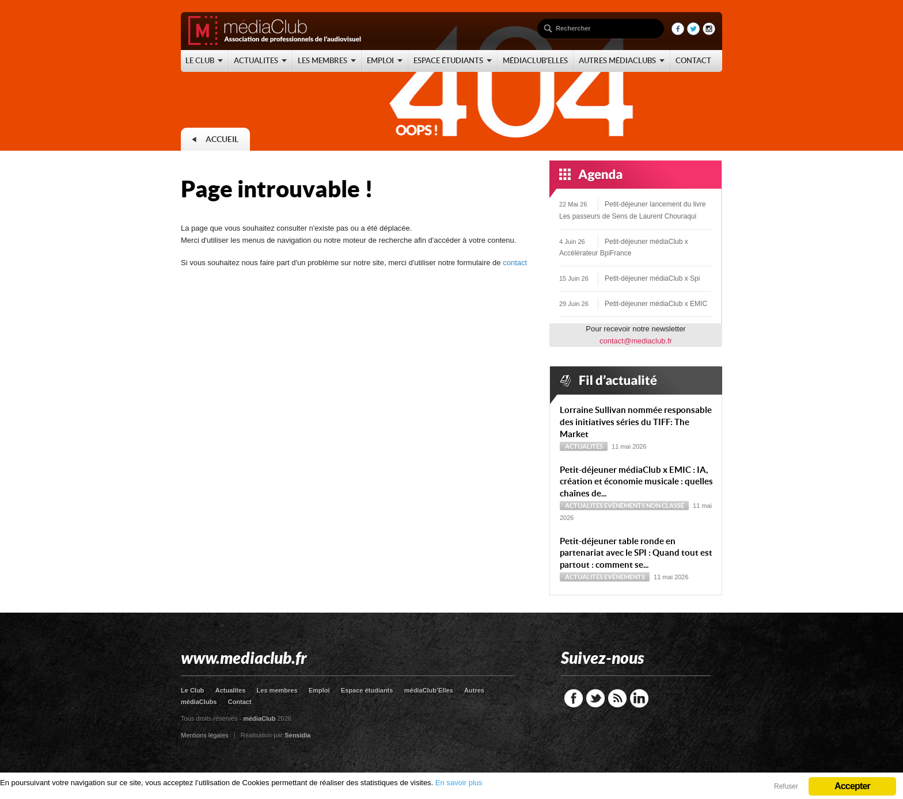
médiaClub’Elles (428, 690)
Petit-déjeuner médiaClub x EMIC (656, 304)
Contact (240, 701)
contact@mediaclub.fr (636, 341)
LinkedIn (639, 698)
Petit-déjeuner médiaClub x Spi (652, 278)
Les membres (277, 690)
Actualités (584, 446)
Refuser (786, 786)
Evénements (624, 505)
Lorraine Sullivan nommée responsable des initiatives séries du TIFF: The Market (636, 422)
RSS (617, 698)
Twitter (595, 698)
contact (515, 262)
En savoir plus (459, 782)
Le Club (192, 690)
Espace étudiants (367, 690)
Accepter (852, 786)
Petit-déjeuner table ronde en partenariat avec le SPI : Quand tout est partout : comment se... (636, 553)
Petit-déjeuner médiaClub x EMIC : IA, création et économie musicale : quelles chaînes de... (636, 482)
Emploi (319, 690)
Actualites (230, 690)
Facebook (573, 698)
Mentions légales (205, 735)
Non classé (665, 505)
